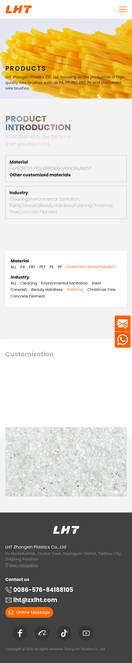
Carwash (19, 289)
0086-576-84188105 (43, 590)
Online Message (29, 612)
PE (51, 267)
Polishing (75, 289)
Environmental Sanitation (64, 283)
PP (60, 267)
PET (42, 267)
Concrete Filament (28, 296)
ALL (13, 267)
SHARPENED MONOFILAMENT (91, 267)
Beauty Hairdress (47, 289)
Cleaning (28, 283)
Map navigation (24, 565)
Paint (96, 283)
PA (22, 267)
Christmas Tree (101, 289)
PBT (32, 267)
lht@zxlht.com (35, 600)
